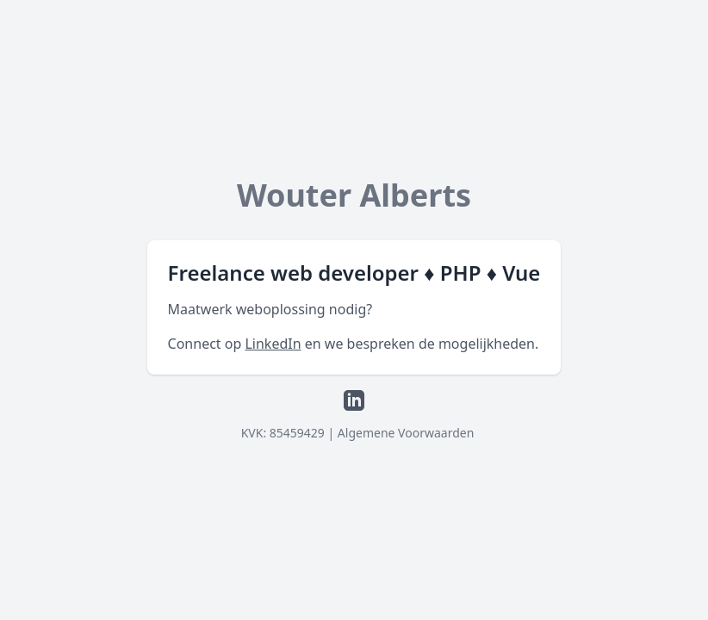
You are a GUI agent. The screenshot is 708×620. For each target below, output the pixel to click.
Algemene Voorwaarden (406, 433)
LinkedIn (273, 343)
